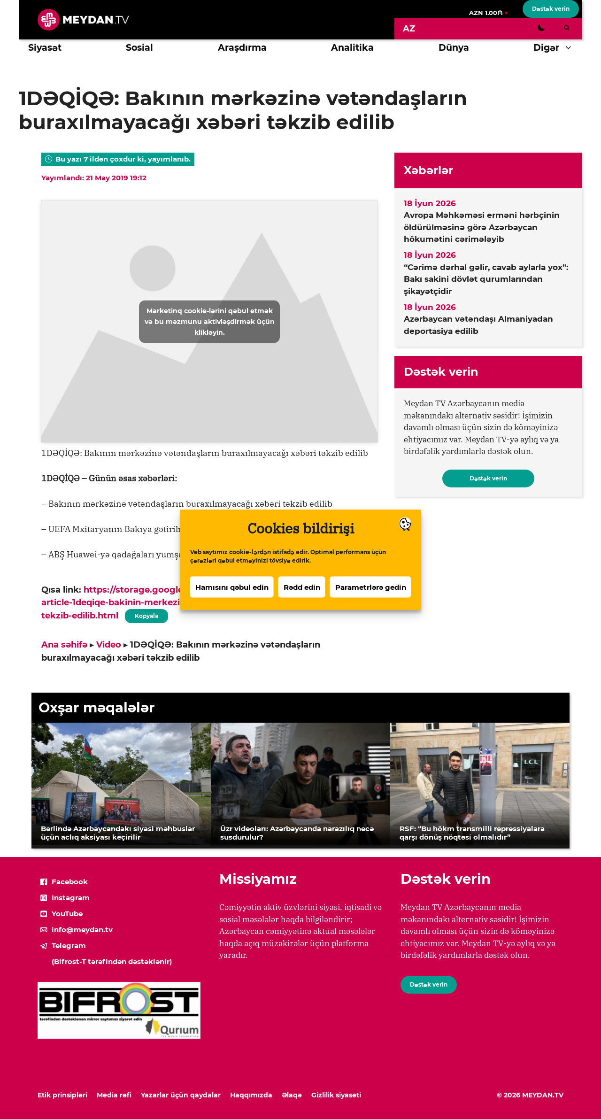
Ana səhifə (64, 645)
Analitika (352, 47)
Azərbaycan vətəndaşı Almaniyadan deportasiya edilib (478, 325)
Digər (557, 47)
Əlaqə (292, 1095)
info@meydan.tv (82, 929)
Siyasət (45, 47)
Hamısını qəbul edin (232, 596)
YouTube (67, 913)
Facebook (70, 881)
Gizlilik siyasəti (336, 1095)
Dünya (454, 47)
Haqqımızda (251, 1095)
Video (108, 645)
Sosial (139, 47)
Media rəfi (114, 1095)
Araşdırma (242, 47)
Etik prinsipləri (62, 1095)
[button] (570, 47)
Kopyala (146, 614)
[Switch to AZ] (409, 29)
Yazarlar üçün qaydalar (181, 1095)
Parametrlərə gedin (370, 596)
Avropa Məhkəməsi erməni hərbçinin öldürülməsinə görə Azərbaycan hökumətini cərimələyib (482, 227)
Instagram (71, 897)
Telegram (69, 945)
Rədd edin (302, 596)
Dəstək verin (551, 8)
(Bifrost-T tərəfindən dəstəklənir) (112, 961)
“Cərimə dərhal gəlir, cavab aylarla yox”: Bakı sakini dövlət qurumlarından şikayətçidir (486, 279)
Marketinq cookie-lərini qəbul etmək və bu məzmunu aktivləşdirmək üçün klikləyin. (210, 321)
